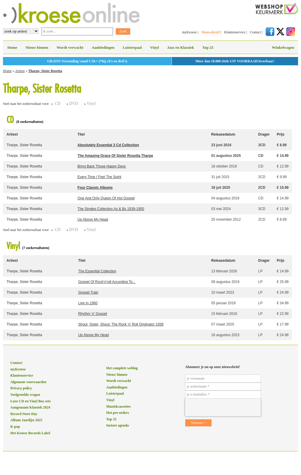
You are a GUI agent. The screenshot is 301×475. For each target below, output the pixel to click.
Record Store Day (23, 414)
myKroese (189, 32)
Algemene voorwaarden (28, 382)
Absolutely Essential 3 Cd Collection (108, 145)
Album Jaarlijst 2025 (26, 420)
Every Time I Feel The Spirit (99, 177)
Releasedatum (223, 134)
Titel (81, 134)
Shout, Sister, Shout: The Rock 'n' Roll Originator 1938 (121, 324)
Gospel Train (88, 292)
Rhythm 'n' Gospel (92, 314)
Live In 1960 (87, 303)
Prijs (280, 134)
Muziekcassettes (118, 406)
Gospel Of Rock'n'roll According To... (106, 282)
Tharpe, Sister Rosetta (45, 71)
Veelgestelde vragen (25, 395)
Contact (255, 32)
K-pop (15, 426)
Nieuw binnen (36, 47)
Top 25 (207, 47)
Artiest (20, 71)
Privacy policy (21, 388)
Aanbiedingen (103, 47)
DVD (73, 103)
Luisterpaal (132, 47)
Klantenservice (234, 32)
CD (57, 103)
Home (12, 47)
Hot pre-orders (117, 413)
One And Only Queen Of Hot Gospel (106, 198)
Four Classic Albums (95, 188)
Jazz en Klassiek (180, 47)
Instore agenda (117, 425)
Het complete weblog (122, 368)
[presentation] (223, 407)
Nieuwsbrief (210, 32)
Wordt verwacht (69, 47)
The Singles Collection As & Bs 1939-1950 (110, 209)
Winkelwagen (283, 47)
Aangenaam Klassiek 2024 (30, 407)
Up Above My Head (92, 219)
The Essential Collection (97, 271)
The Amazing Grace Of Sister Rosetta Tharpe (115, 156)
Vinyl (154, 47)
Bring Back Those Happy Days (101, 166)
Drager (264, 134)
